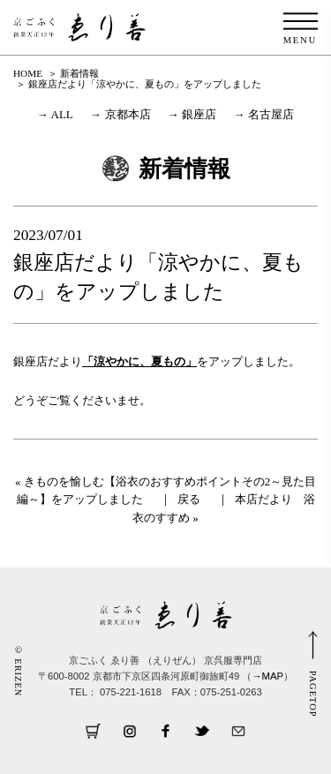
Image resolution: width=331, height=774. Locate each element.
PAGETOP (313, 694)
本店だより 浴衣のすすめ (223, 508)
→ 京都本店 (120, 114)
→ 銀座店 (192, 114)
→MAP (267, 676)
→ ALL (55, 114)
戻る (188, 499)
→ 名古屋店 (264, 114)
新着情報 (79, 73)
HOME (27, 73)
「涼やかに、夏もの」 (139, 361)
